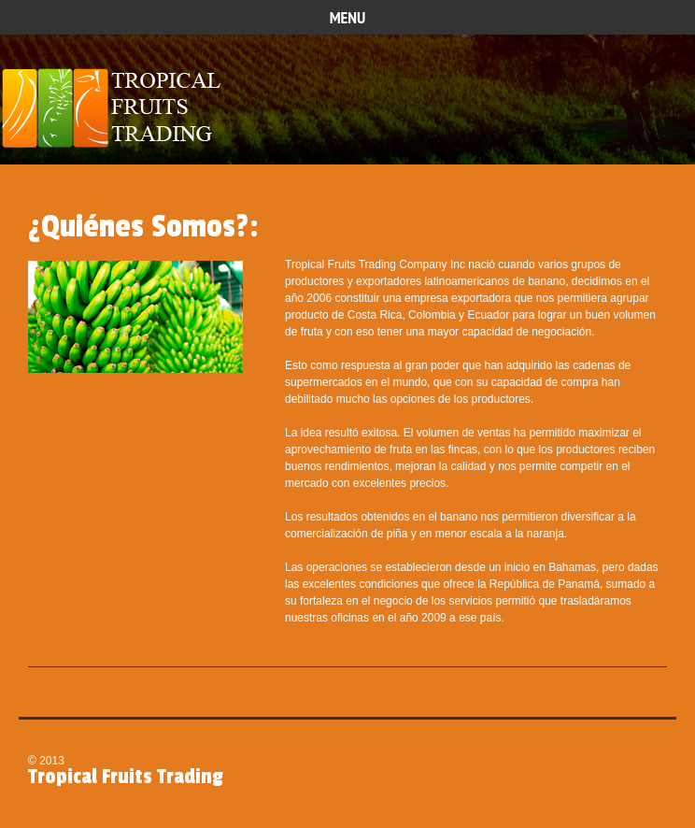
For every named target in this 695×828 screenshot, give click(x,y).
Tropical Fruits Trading (117, 109)
